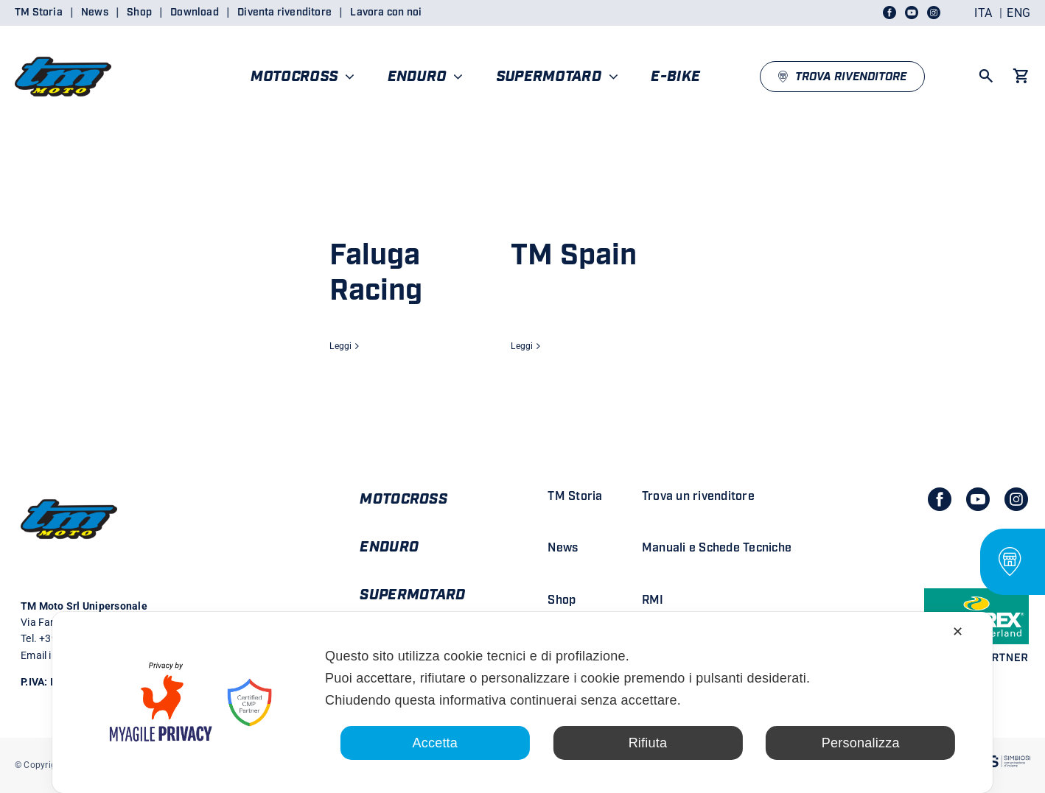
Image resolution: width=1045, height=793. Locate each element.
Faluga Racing (375, 273)
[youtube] (978, 499)
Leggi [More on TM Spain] (522, 346)
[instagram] (1016, 499)
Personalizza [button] (861, 743)
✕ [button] (957, 631)
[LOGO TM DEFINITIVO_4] (63, 50)
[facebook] (939, 499)
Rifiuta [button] (648, 743)
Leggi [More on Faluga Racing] (340, 346)
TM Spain (574, 255)
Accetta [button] (435, 743)
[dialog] (522, 702)
